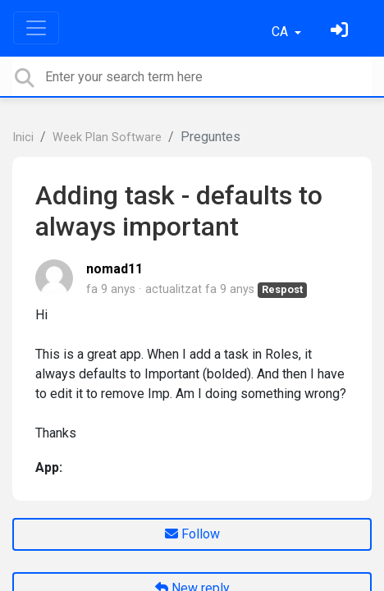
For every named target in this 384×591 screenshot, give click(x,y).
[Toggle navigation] (36, 27)
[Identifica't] (341, 31)
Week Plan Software (107, 137)
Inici (23, 137)
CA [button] (281, 31)
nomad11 (114, 269)
